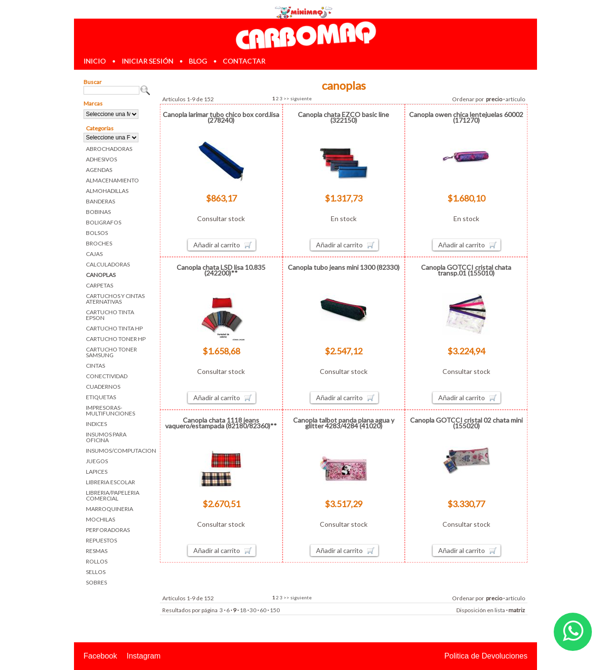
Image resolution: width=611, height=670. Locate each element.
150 (275, 610)
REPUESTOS (101, 540)
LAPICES (96, 471)
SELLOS (95, 571)
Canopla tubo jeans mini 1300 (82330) (344, 267)
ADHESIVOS (101, 159)
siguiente (301, 98)
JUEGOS (97, 461)
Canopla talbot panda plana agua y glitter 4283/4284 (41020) (343, 423)
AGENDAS (99, 169)
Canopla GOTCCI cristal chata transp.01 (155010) (466, 270)
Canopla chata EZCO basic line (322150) (343, 117)
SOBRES (96, 582)
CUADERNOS (103, 386)
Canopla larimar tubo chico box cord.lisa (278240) (221, 117)
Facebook (100, 656)
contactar (244, 61)
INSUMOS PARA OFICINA (106, 437)
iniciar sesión (147, 61)
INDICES (96, 423)
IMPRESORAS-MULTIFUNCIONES (110, 410)
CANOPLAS (101, 274)
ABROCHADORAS (109, 148)
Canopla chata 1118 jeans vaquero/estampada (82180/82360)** (221, 423)
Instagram (143, 656)
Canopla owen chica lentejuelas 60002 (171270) (466, 117)
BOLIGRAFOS (103, 222)
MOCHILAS (100, 519)
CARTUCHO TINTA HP (114, 328)
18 (243, 610)
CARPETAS (99, 285)
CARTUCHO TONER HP (116, 338)
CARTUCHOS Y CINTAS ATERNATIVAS (115, 298)
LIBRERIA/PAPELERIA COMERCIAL (112, 495)
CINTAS (95, 365)
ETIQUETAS (101, 397)
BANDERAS (100, 201)
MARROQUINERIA (109, 508)
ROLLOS (96, 561)
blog (198, 61)
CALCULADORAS (108, 264)
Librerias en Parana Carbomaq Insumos (305, 35)
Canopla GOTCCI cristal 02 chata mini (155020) (466, 423)
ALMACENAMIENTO (112, 180)
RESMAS (96, 550)
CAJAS (94, 253)
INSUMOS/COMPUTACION (118, 450)
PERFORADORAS (108, 529)
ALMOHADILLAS (107, 190)
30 (253, 610)
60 (263, 610)
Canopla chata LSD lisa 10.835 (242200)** (221, 270)
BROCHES (99, 243)
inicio (95, 61)
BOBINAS (98, 211)
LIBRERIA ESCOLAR (110, 482)
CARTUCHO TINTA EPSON (110, 314)
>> (286, 98)
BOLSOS (97, 232)
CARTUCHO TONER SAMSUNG (111, 352)
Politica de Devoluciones (485, 656)
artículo (515, 99)
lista (500, 610)
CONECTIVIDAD (106, 376)
